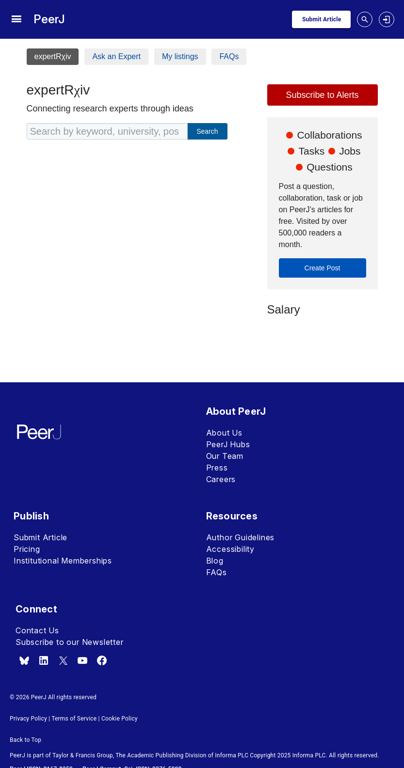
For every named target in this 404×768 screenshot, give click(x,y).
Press (217, 467)
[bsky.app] (24, 660)
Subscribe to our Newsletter (70, 642)
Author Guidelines (240, 537)
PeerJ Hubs (228, 444)
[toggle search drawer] (364, 19)
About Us (224, 433)
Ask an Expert (116, 56)
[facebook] (102, 660)
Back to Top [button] (25, 740)
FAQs (229, 56)
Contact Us (37, 630)
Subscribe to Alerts (322, 95)
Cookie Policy (119, 718)
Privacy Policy (28, 718)
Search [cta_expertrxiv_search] (207, 131)
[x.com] (63, 660)
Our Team (224, 456)
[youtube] (82, 660)
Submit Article (40, 537)
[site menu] (16, 19)
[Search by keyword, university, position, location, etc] (107, 131)
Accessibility (230, 549)
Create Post (322, 268)
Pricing (27, 549)
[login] (386, 19)
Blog (215, 560)
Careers (221, 479)
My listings (180, 56)
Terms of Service (74, 718)
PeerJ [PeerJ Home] (49, 19)
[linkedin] (43, 660)
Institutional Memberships (63, 560)
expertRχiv (52, 56)
